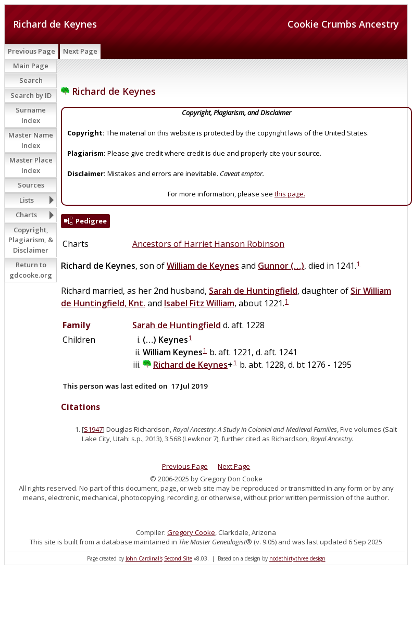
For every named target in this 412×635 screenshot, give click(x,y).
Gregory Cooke (191, 532)
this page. (289, 193)
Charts (26, 214)
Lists (26, 200)
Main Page (30, 65)
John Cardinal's (144, 558)
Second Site (178, 558)
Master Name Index (30, 140)
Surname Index (31, 115)
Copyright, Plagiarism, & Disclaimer (30, 240)
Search (31, 80)
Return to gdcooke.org (30, 270)
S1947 (93, 429)
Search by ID (31, 95)
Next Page (80, 51)
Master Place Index (31, 165)
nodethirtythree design (297, 558)
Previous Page (31, 51)
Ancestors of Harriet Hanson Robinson (208, 244)
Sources (31, 185)
